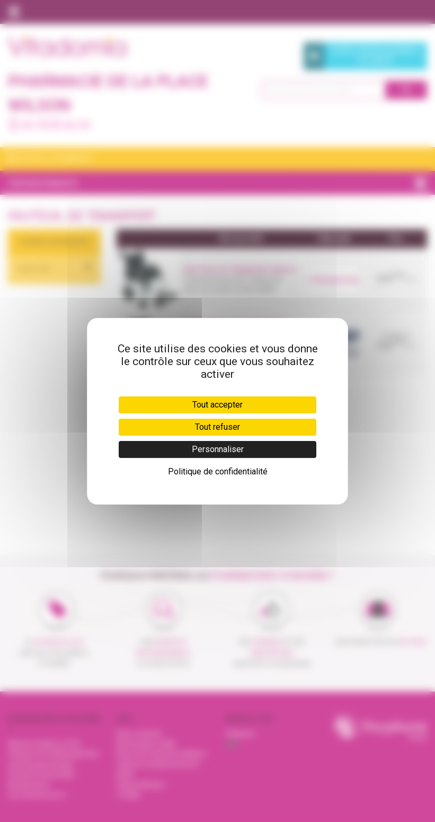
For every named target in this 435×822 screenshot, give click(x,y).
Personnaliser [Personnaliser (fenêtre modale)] (218, 449)
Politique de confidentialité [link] (218, 471)
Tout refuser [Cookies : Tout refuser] (217, 427)
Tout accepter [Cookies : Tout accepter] (217, 405)
